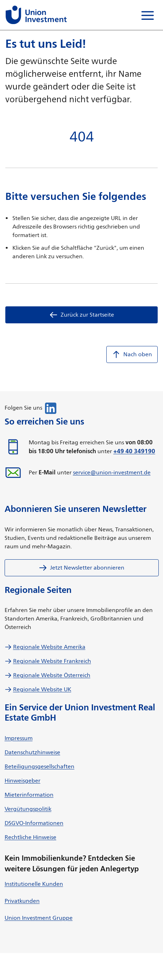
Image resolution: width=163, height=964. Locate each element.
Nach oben (132, 354)
